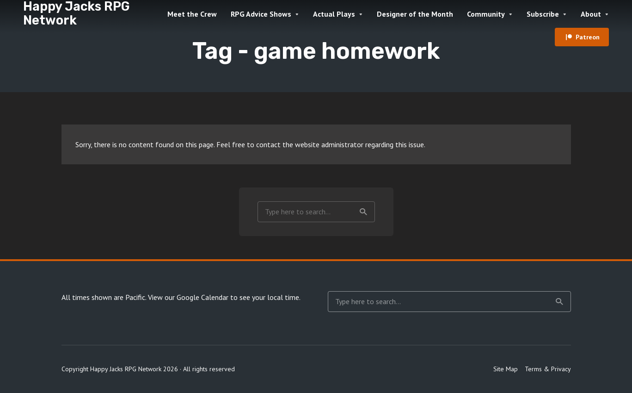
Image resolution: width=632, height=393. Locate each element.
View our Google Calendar (188, 297)
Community (486, 14)
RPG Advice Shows (261, 14)
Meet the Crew (192, 14)
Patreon (588, 37)
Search (363, 212)
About (591, 14)
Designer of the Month (415, 14)
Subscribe (543, 14)
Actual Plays (334, 14)
